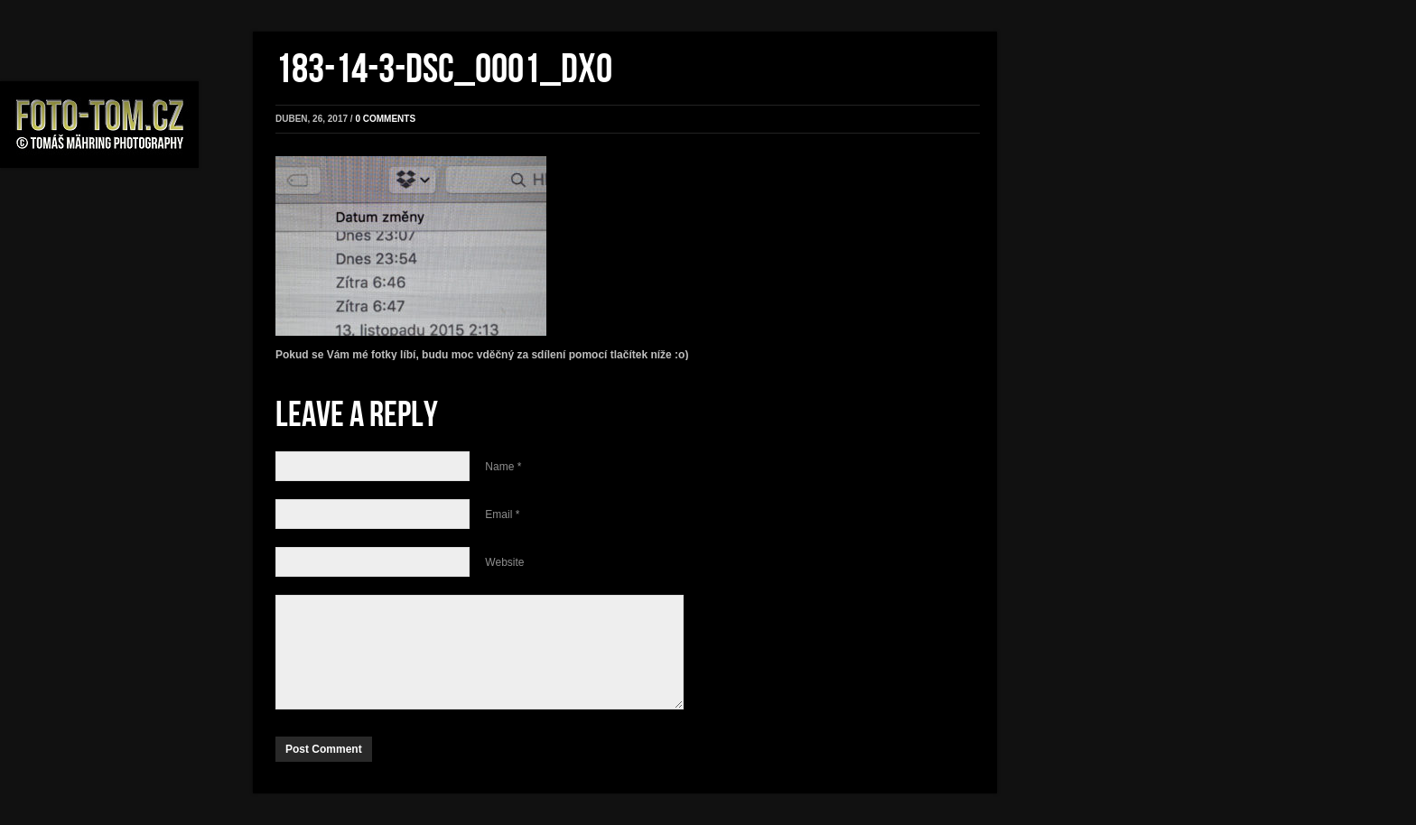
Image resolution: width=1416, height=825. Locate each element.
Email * (502, 514)
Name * (503, 466)
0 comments (385, 119)
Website (504, 562)
